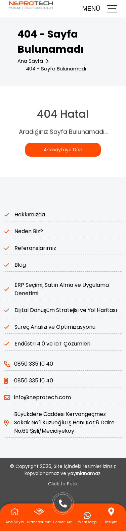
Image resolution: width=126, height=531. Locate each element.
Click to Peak (63, 483)
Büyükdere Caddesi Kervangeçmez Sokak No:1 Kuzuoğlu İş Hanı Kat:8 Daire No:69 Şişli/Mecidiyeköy (59, 422)
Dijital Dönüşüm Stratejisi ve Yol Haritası (65, 310)
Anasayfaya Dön (63, 149)
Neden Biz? (28, 231)
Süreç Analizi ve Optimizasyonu (54, 327)
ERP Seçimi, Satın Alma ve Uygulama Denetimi (61, 289)
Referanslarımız (35, 248)
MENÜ (99, 8)
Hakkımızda (29, 214)
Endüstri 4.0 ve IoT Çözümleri (52, 344)
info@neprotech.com (37, 397)
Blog (20, 265)
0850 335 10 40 (28, 364)
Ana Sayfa (30, 60)
